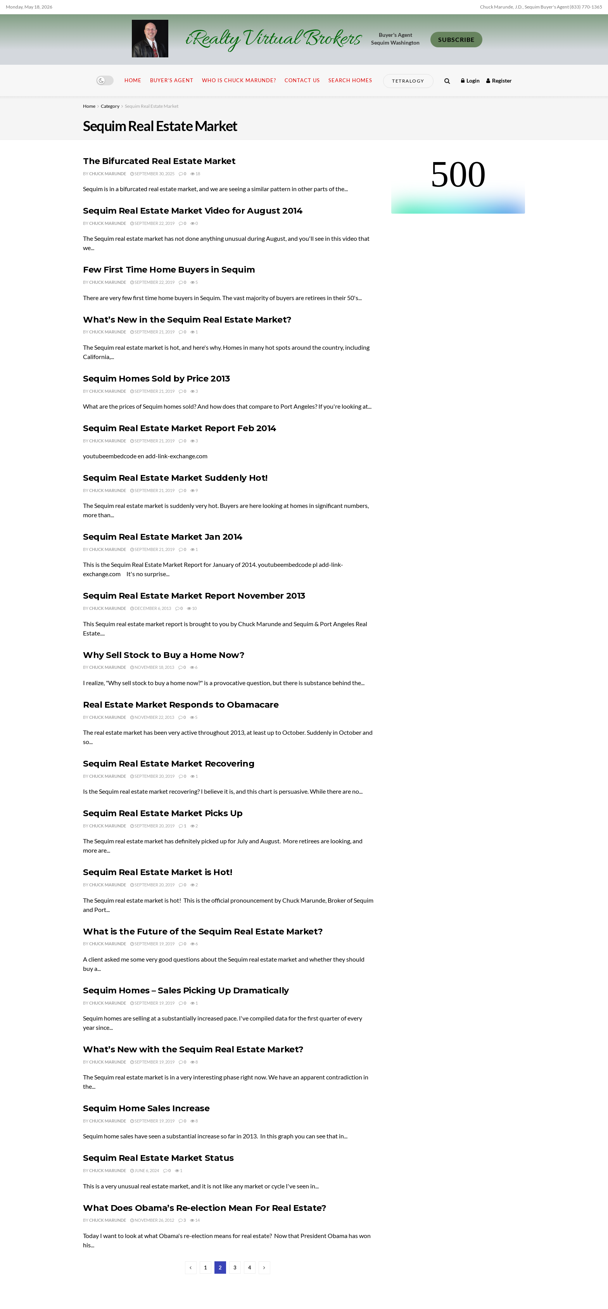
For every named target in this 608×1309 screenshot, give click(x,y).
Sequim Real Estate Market (151, 106)
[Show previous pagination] (191, 1267)
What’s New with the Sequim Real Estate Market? (193, 1049)
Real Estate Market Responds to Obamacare (180, 704)
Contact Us (302, 80)
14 (195, 1220)
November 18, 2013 (152, 667)
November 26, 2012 (152, 1220)
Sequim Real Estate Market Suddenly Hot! (175, 478)
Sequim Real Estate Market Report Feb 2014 (179, 428)
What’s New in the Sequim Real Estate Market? (187, 319)
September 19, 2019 (152, 943)
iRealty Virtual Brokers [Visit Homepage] (272, 39)
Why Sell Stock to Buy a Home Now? (163, 655)
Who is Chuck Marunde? (239, 80)
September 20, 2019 (152, 776)
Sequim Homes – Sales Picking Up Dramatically (186, 990)
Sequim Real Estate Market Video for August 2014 (192, 211)
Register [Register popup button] (499, 80)
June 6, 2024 (144, 1170)
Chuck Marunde (107, 173)
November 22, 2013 (152, 717)
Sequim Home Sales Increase (146, 1108)
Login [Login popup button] (470, 80)
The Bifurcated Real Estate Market (159, 161)
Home (133, 80)
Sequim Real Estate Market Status (158, 1158)
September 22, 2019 (152, 223)
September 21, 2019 (152, 331)
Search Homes (350, 80)
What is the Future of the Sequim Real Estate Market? (203, 931)
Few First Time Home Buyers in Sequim (169, 269)
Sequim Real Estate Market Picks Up (163, 813)
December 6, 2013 (150, 608)
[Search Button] (447, 80)
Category (110, 106)
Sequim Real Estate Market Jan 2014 (163, 537)
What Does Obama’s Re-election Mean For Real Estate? (204, 1208)
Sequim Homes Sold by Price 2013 (156, 378)
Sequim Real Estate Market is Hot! (157, 872)
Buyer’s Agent (171, 80)
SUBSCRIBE (456, 39)
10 (192, 608)
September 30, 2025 (152, 173)
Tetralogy (408, 81)
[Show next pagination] (264, 1267)
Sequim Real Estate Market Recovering (168, 763)
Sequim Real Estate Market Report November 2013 (194, 596)
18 (195, 173)
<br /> (458, 184)
